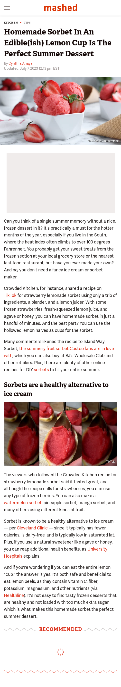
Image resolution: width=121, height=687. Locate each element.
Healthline (14, 595)
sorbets (41, 369)
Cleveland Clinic (32, 528)
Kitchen (11, 22)
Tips (27, 22)
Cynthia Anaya (20, 63)
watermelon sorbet (23, 502)
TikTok (11, 295)
